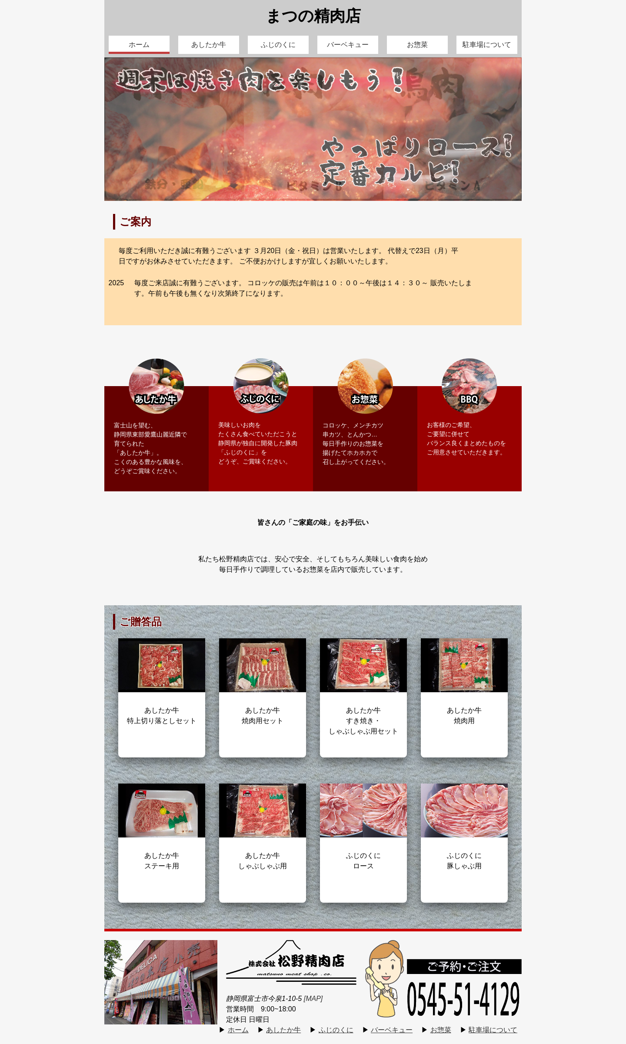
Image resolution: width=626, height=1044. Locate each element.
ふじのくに (278, 44)
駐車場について (487, 44)
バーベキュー (348, 44)
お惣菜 (417, 44)
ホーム (139, 44)
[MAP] (313, 998)
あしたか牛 (208, 44)
